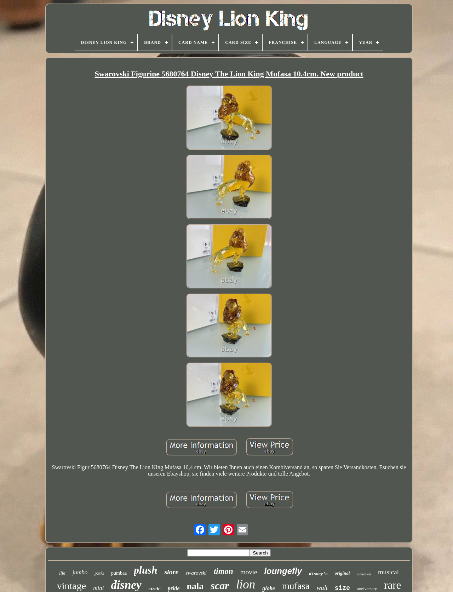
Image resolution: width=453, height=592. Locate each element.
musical (388, 572)
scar (220, 585)
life (62, 573)
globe (268, 588)
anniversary (367, 588)
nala (195, 586)
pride (174, 588)
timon (223, 571)
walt (322, 587)
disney (126, 585)
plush (145, 570)
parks (99, 573)
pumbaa (119, 573)
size (342, 588)
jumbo (80, 572)
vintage (71, 585)
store (171, 572)
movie (248, 572)
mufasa (296, 586)
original (342, 573)
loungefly (283, 571)
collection (364, 574)
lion (245, 584)
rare (392, 585)
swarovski (195, 573)
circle (155, 588)
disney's (318, 574)
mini (98, 588)
